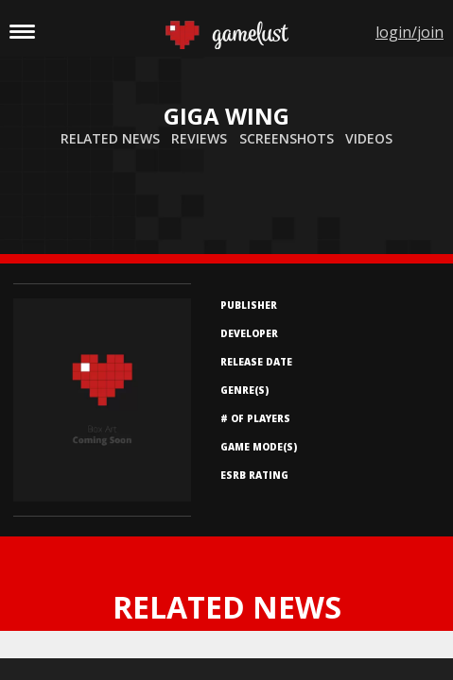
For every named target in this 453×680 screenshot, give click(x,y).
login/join (409, 32)
